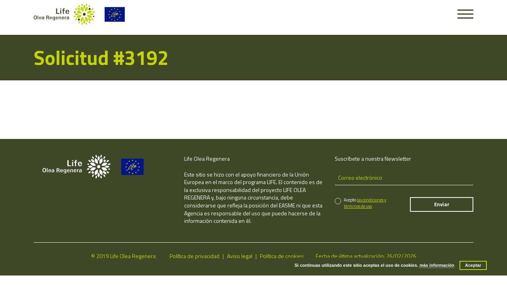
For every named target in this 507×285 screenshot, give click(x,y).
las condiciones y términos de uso (365, 203)
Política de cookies (282, 256)
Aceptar (473, 265)
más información (436, 265)
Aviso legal (239, 256)
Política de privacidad (194, 256)
